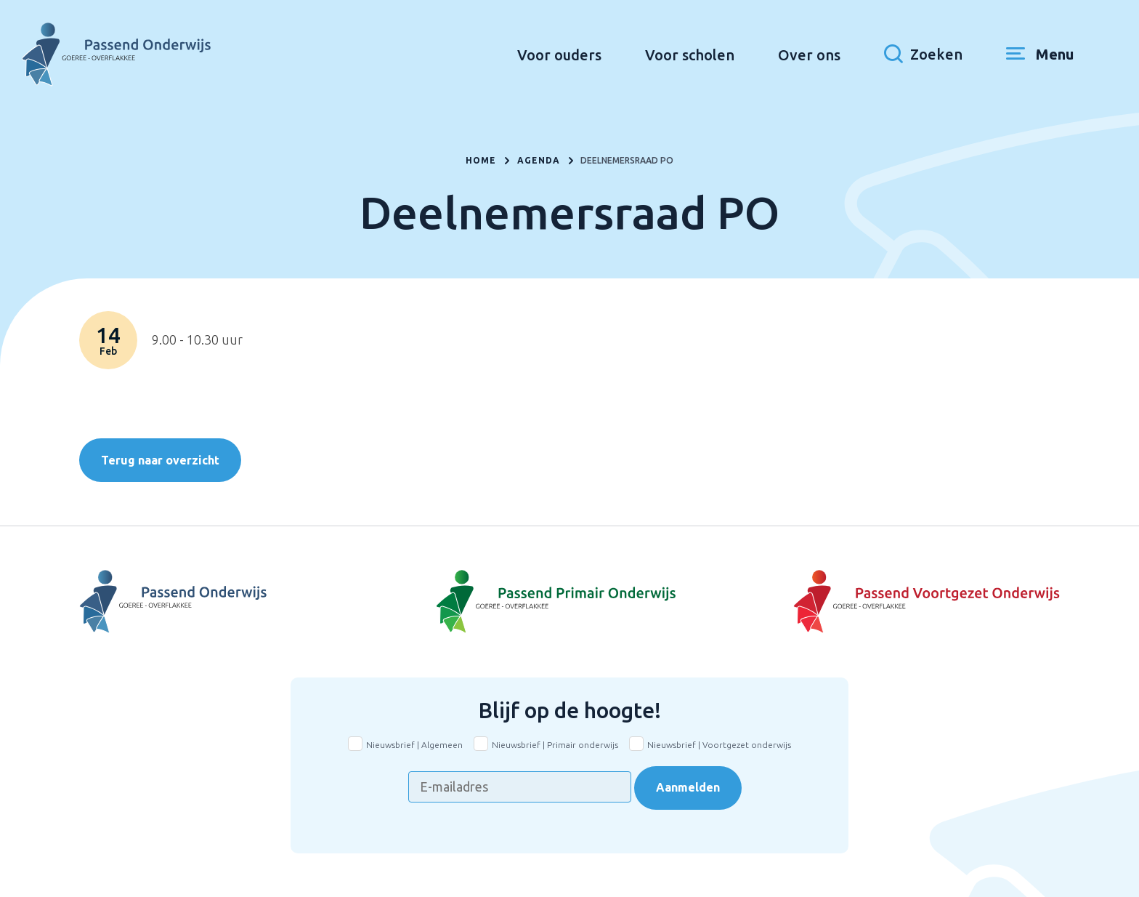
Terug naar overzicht (160, 460)
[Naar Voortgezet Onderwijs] (242, 602)
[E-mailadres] (519, 787)
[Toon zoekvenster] (923, 54)
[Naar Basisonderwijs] (569, 602)
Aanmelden (688, 787)
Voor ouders (559, 55)
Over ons (809, 55)
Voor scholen (689, 55)
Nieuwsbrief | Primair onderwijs (555, 744)
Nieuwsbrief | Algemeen (414, 744)
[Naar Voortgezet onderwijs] (896, 602)
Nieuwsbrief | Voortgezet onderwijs (719, 744)
